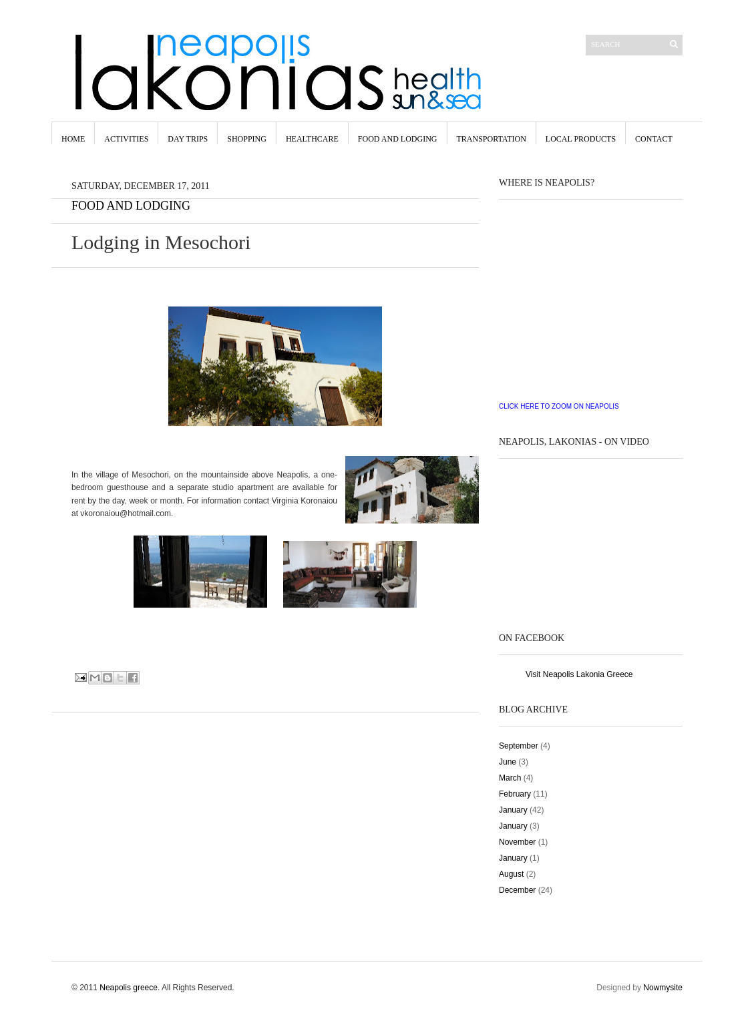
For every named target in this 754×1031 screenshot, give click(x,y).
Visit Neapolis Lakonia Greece (579, 674)
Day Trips (188, 139)
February (515, 794)
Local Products (581, 139)
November (517, 842)
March (510, 778)
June (507, 762)
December (517, 890)
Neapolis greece (129, 987)
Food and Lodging (130, 205)
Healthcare (312, 139)
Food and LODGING (397, 139)
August (511, 874)
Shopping (246, 139)
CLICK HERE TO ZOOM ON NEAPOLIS (559, 406)
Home (73, 139)
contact (654, 139)
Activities (126, 139)
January (513, 810)
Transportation (491, 139)
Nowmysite (663, 987)
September (518, 746)
